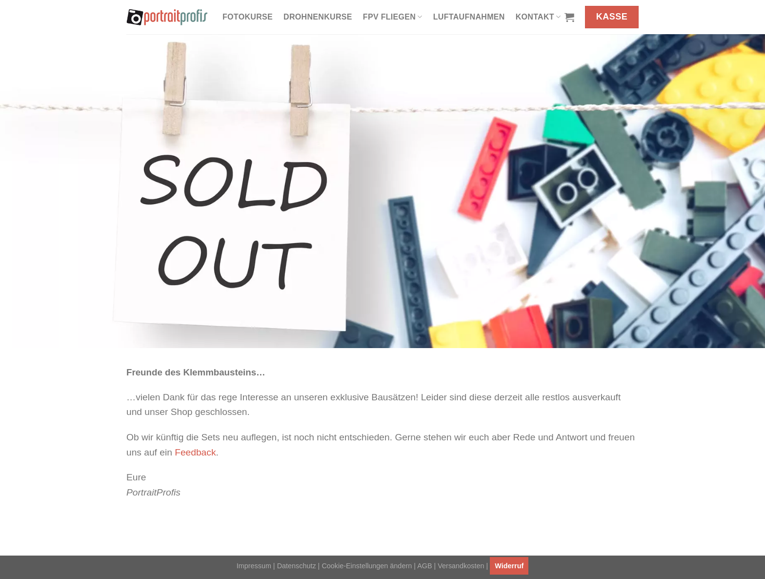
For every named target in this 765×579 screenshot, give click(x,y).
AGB (424, 566)
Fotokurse (247, 17)
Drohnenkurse (317, 17)
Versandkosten (461, 566)
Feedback (195, 452)
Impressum (254, 566)
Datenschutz (296, 566)
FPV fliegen (393, 16)
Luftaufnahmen (469, 17)
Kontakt (538, 16)
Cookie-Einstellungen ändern (367, 566)
